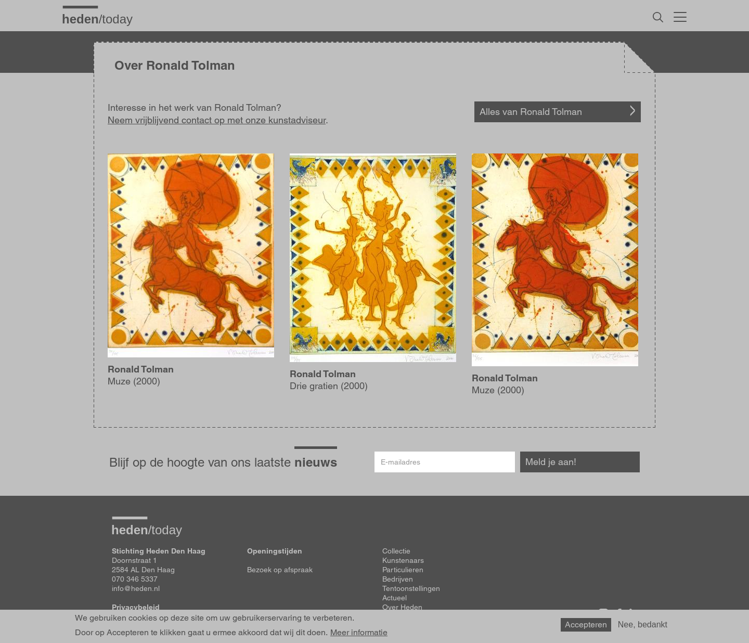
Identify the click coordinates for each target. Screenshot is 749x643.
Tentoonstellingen (411, 588)
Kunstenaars (403, 560)
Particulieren (402, 569)
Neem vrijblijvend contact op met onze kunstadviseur (217, 119)
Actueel (394, 598)
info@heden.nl (136, 588)
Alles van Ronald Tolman (531, 111)
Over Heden (402, 607)
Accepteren (586, 624)
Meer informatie (359, 632)
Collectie (396, 551)
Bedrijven (397, 579)
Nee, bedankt (642, 624)
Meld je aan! (550, 461)
